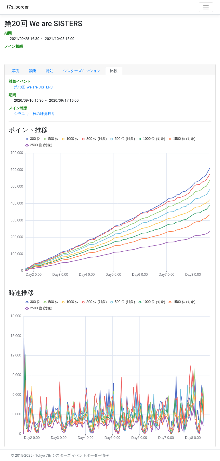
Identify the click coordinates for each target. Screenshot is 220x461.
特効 (49, 71)
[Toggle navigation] (206, 7)
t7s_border (18, 7)
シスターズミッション (81, 71)
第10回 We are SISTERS (33, 87)
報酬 (32, 71)
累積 (15, 71)
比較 (113, 71)
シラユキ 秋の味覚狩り (34, 113)
